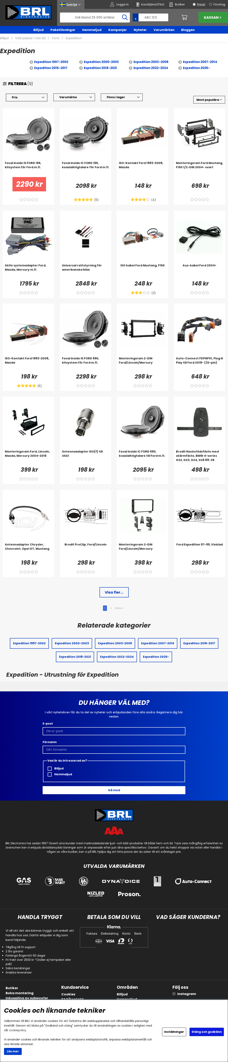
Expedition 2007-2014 (200, 62)
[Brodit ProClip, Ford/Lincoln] (85, 551)
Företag (219, 4)
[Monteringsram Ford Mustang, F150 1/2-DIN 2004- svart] (199, 169)
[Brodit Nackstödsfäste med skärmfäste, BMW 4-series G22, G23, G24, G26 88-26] (199, 458)
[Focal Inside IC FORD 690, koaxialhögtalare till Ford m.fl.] (142, 458)
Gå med (114, 790)
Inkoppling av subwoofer (27, 998)
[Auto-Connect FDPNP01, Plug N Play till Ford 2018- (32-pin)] (199, 365)
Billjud (38, 30)
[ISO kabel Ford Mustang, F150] (142, 272)
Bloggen (188, 30)
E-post (48, 724)
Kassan (213, 17)
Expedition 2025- (196, 68)
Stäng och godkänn (207, 1032)
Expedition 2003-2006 (151, 62)
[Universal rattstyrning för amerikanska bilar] (85, 272)
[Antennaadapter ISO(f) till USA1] (85, 458)
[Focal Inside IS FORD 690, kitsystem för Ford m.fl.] (85, 365)
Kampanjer (117, 30)
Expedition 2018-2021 (100, 68)
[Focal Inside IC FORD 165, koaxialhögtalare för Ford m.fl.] (85, 169)
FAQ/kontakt (72, 999)
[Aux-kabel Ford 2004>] (199, 272)
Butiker (12, 988)
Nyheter (140, 30)
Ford (55, 38)
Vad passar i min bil (30, 38)
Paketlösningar (62, 30)
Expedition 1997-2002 (51, 62)
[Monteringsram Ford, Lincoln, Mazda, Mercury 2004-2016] (28, 458)
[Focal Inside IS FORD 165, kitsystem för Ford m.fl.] (28, 169)
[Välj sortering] (209, 99)
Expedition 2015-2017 (50, 68)
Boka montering (20, 993)
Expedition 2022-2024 (151, 68)
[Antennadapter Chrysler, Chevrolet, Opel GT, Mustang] (28, 551)
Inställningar (174, 1032)
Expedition (74, 38)
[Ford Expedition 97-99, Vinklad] (199, 551)
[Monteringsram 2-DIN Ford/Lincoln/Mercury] (142, 365)
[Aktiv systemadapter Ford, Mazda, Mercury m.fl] (28, 272)
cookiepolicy (17, 1030)
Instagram (186, 994)
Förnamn (50, 742)
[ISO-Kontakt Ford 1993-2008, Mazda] (142, 169)
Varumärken (164, 30)
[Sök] (95, 17)
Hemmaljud (92, 30)
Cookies (68, 994)
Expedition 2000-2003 (101, 62)
